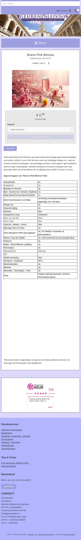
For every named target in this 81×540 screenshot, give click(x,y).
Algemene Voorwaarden (11, 430)
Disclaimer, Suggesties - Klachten (15, 436)
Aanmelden (9, 486)
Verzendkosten (7, 445)
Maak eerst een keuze (40, 137)
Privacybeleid (7, 439)
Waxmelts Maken (8, 466)
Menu (40, 43)
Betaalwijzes (6, 433)
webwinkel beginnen (46, 534)
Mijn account (64, 11)
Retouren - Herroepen (10, 442)
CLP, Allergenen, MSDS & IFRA (15, 463)
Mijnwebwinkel (69, 534)
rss (36, 534)
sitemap (31, 534)
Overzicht (10, 148)
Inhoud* (11, 124)
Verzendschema (8, 448)
